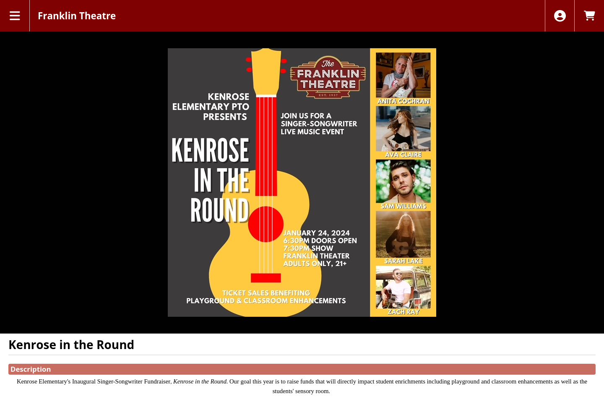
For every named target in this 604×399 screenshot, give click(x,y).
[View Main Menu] (15, 15)
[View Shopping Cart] (589, 15)
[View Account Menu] (560, 15)
